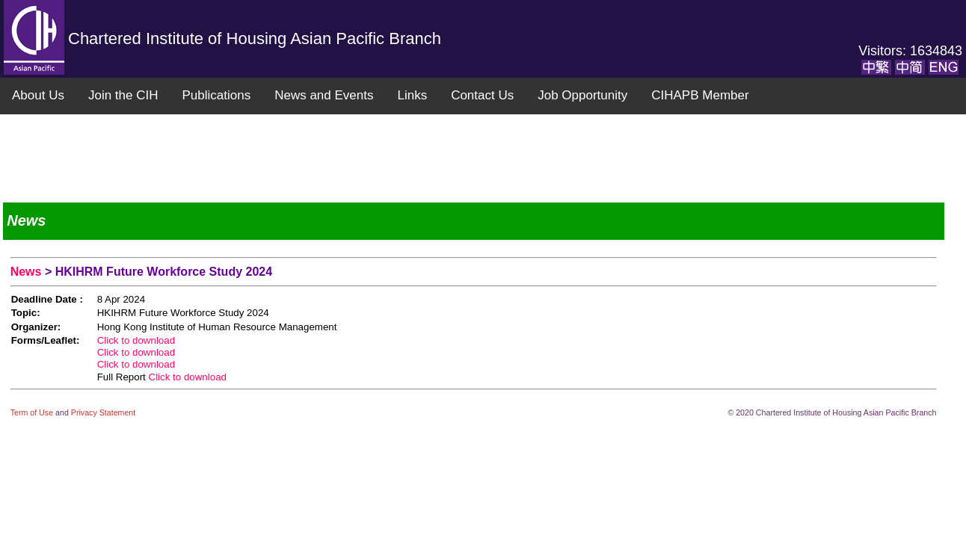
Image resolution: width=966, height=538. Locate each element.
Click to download (136, 340)
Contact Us (482, 95)
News (27, 271)
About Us (38, 95)
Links (412, 95)
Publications (216, 95)
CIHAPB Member (699, 95)
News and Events (323, 95)
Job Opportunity (582, 95)
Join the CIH (123, 95)
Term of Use (32, 412)
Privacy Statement (103, 412)
